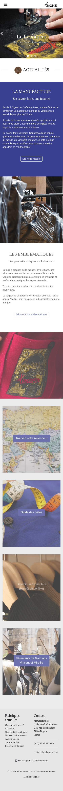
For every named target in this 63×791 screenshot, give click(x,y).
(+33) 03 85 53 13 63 (44, 743)
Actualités (10, 728)
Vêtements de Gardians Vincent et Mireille (31, 662)
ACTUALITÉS (36, 69)
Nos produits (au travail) (16, 732)
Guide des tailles (31, 513)
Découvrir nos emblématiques (31, 315)
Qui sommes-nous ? (14, 725)
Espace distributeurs (14, 746)
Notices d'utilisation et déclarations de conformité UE (15, 739)
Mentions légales (31, 777)
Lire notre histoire (31, 158)
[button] (1, 33)
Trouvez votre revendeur (32, 439)
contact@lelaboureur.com (46, 752)
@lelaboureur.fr (40, 760)
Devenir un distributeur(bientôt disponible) (31, 588)
